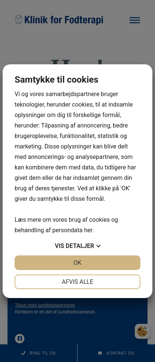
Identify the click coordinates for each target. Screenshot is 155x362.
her (88, 230)
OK (77, 262)
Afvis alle (77, 281)
